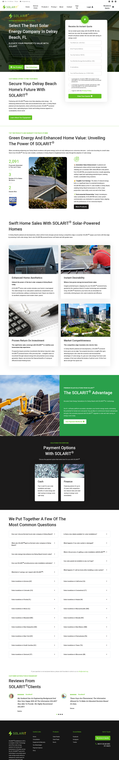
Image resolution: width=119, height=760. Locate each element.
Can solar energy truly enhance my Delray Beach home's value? (32, 554)
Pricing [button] (53, 7)
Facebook (75, 736)
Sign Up (76, 7)
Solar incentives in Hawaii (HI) (73, 599)
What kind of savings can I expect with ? (27, 572)
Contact (69, 7)
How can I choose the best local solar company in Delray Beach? (32, 534)
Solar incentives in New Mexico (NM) (75, 627)
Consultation (36, 739)
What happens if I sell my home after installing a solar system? (84, 570)
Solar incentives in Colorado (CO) (22, 590)
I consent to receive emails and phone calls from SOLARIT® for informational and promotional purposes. (86, 86)
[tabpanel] (33, 703)
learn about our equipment (20, 118)
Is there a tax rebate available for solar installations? (80, 534)
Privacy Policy (86, 91)
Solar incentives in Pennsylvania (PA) (75, 636)
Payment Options (37, 748)
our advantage (31, 67)
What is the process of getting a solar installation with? (84, 552)
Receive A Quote (103, 738)
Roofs (54, 742)
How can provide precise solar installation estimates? (32, 563)
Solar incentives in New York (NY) (22, 636)
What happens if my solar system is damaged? (78, 543)
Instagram (76, 739)
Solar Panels (56, 736)
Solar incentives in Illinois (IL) (21, 609)
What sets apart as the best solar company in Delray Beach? (31, 544)
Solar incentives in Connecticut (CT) (75, 590)
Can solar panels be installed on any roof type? (79, 561)
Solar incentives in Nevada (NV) (74, 618)
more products (81, 207)
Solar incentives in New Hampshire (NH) (24, 627)
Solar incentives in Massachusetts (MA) (76, 609)
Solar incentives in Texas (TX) (73, 645)
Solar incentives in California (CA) (74, 581)
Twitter (75, 742)
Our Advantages (37, 745)
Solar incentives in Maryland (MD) (22, 618)
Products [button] (45, 7)
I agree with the (81, 90)
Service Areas (35, 7)
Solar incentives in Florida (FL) (21, 599)
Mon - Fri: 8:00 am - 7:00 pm (11, 1)
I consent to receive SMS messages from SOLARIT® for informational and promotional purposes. (86, 80)
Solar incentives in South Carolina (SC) (24, 645)
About (61, 7)
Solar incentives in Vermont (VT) (22, 654)
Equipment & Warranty (39, 742)
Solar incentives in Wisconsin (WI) (74, 654)
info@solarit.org (26, 1)
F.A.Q (34, 750)
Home (28, 7)
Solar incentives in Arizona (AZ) (22, 581)
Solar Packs (56, 739)
